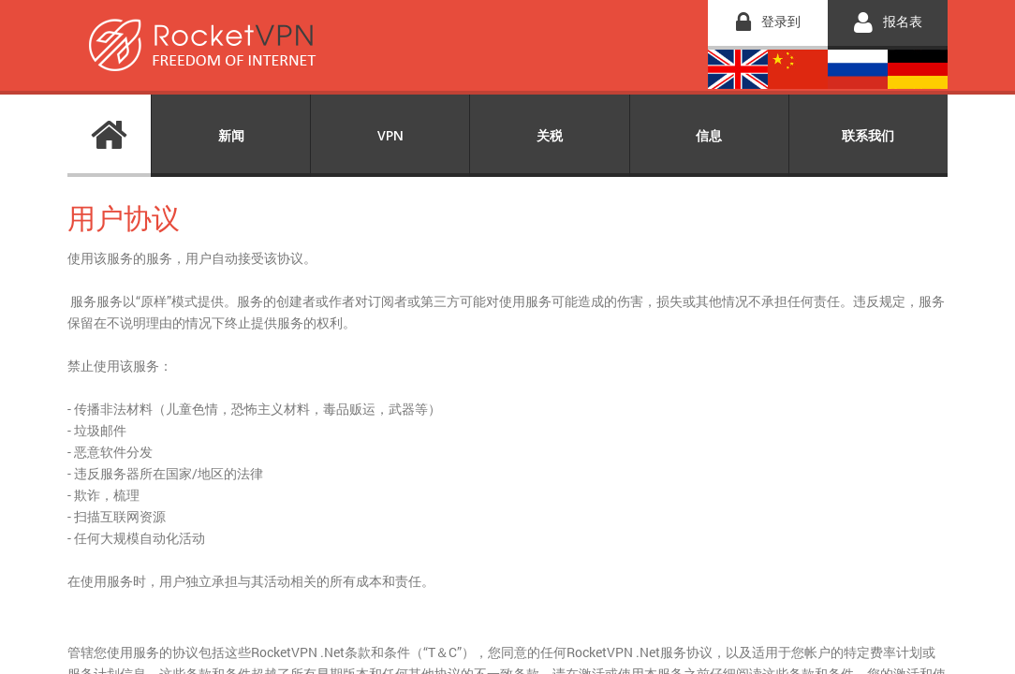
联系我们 (868, 135)
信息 (709, 135)
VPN (390, 135)
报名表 (902, 21)
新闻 (231, 135)
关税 (550, 135)
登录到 (781, 21)
